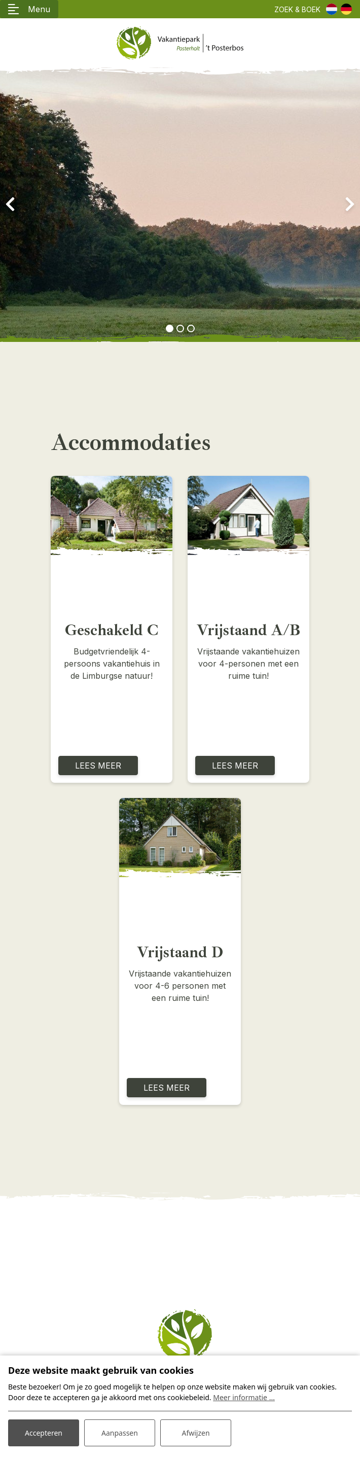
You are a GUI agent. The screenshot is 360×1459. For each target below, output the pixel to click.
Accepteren (43, 1433)
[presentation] (10, 204)
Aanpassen (119, 1433)
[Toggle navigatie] (29, 9)
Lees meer (98, 765)
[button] (169, 328)
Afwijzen (195, 1433)
